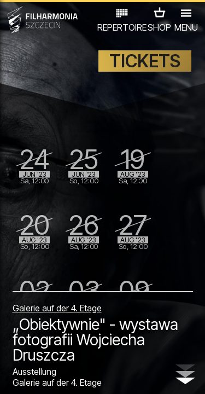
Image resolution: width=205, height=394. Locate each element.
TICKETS (144, 61)
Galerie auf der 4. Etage (57, 308)
